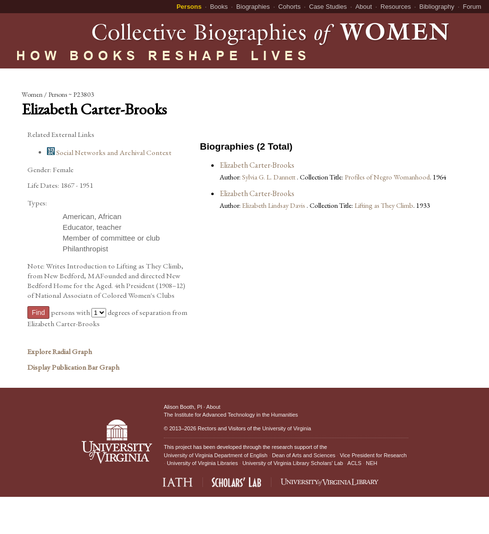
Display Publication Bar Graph (73, 367)
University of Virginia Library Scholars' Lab (293, 463)
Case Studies (328, 6)
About (364, 6)
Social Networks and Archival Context (109, 152)
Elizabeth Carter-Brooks (257, 165)
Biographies (253, 6)
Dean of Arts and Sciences (303, 455)
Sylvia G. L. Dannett (269, 176)
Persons (189, 6)
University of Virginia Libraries (202, 463)
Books (219, 6)
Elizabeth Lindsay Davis (274, 205)
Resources (395, 6)
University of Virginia (286, 428)
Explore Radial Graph (59, 351)
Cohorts (289, 6)
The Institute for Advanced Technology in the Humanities (231, 415)
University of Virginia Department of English (215, 455)
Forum (472, 6)
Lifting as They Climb (384, 205)
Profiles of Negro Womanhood (387, 176)
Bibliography (437, 6)
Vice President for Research (373, 455)
